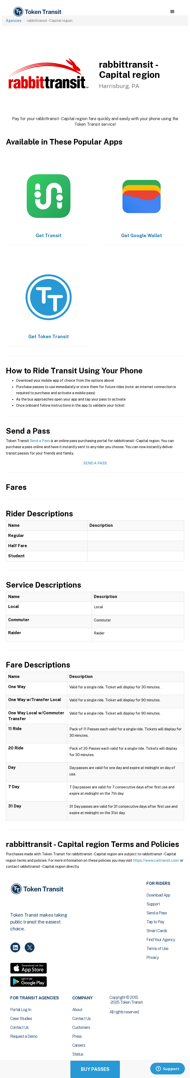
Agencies (13, 21)
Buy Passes (95, 1069)
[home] (37, 12)
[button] (172, 11)
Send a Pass (40, 441)
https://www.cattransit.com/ (156, 860)
